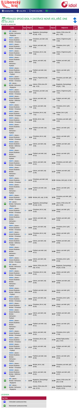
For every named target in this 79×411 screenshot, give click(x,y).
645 (10, 31)
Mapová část (50, 11)
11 (25, 260)
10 (25, 189)
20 (25, 180)
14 (25, 273)
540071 (11, 38)
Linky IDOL (21, 11)
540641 (11, 57)
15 (25, 333)
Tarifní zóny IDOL (36, 11)
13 (25, 299)
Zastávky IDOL (7, 11)
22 (25, 113)
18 (25, 340)
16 (25, 305)
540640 (11, 68)
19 (25, 120)
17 (25, 365)
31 (25, 197)
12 (25, 234)
